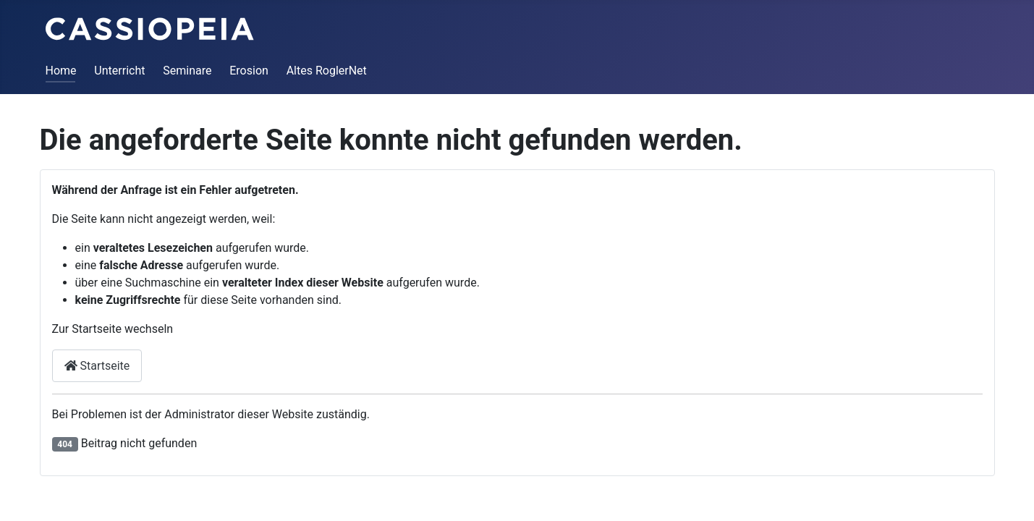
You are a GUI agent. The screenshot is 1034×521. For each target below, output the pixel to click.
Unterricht (119, 70)
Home (61, 70)
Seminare (187, 70)
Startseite (97, 366)
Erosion (248, 70)
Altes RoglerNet (327, 70)
